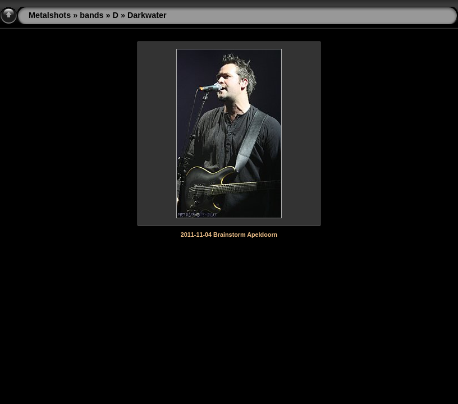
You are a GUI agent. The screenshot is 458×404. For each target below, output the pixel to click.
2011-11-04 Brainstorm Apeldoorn (229, 234)
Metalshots (50, 15)
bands (91, 15)
